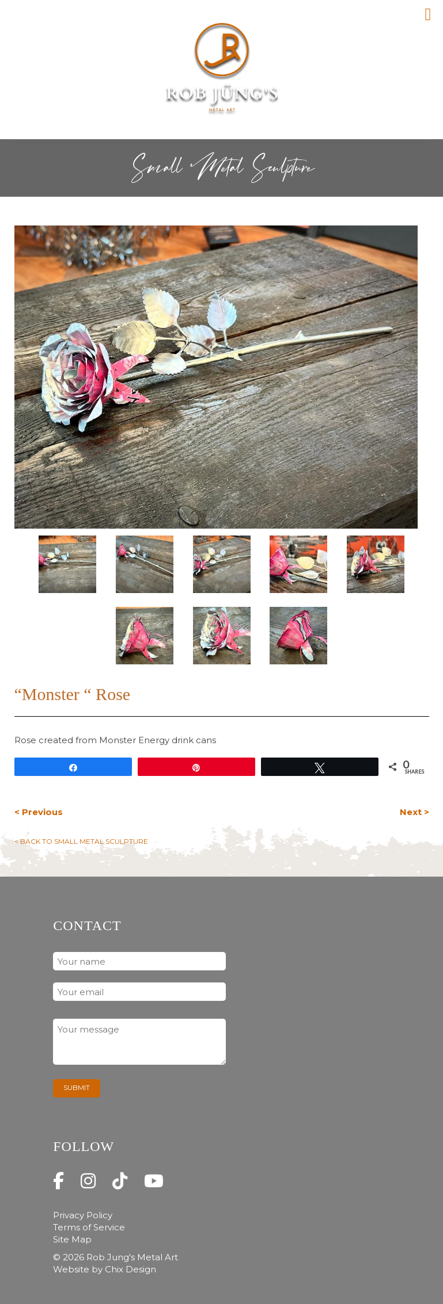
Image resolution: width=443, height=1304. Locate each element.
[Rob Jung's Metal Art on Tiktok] (119, 1181)
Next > (414, 811)
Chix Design (130, 1269)
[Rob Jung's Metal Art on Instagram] (88, 1181)
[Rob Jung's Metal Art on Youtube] (154, 1181)
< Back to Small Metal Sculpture (81, 841)
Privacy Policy (82, 1215)
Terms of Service (89, 1227)
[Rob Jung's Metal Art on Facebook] (58, 1181)
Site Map (72, 1239)
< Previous (38, 811)
